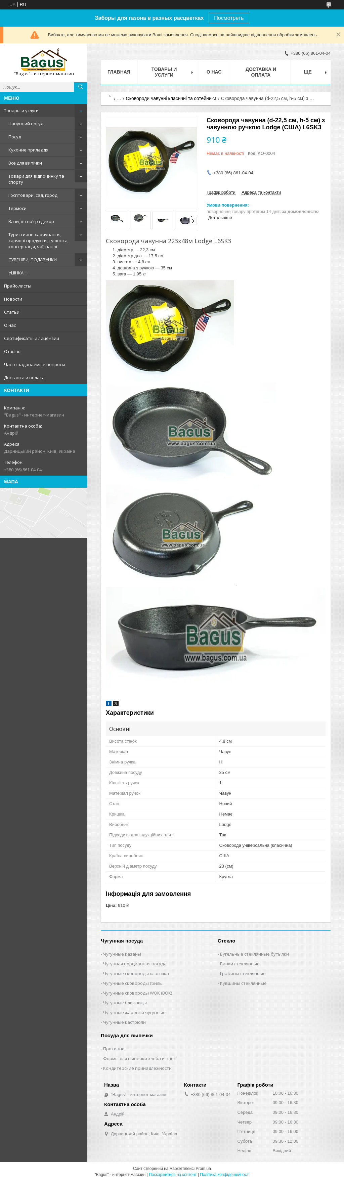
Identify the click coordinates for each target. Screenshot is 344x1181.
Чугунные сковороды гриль (132, 983)
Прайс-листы (17, 286)
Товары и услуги (21, 110)
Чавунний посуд (25, 124)
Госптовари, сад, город (32, 195)
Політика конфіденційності (225, 1174)
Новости (13, 299)
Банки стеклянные (240, 964)
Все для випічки (25, 163)
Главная (119, 72)
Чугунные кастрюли (124, 1022)
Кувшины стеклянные (243, 983)
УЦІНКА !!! (18, 273)
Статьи (11, 312)
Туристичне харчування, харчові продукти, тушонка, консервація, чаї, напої (38, 240)
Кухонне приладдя (28, 150)
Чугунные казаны (122, 954)
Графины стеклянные (243, 973)
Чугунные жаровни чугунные (134, 1012)
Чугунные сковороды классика (136, 973)
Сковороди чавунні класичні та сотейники (171, 98)
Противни (114, 1049)
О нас (10, 325)
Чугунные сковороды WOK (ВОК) (137, 993)
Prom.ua (203, 1168)
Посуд (14, 137)
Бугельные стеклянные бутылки (254, 954)
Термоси (17, 208)
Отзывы (13, 351)
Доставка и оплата (24, 378)
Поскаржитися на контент (173, 1174)
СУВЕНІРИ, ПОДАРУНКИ (32, 260)
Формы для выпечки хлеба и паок (139, 1058)
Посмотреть (229, 18)
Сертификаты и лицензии (31, 338)
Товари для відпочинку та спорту (36, 179)
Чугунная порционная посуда (135, 964)
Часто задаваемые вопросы (34, 364)
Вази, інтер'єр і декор (31, 221)
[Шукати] (80, 87)
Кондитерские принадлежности (137, 1068)
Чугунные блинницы (125, 1003)
